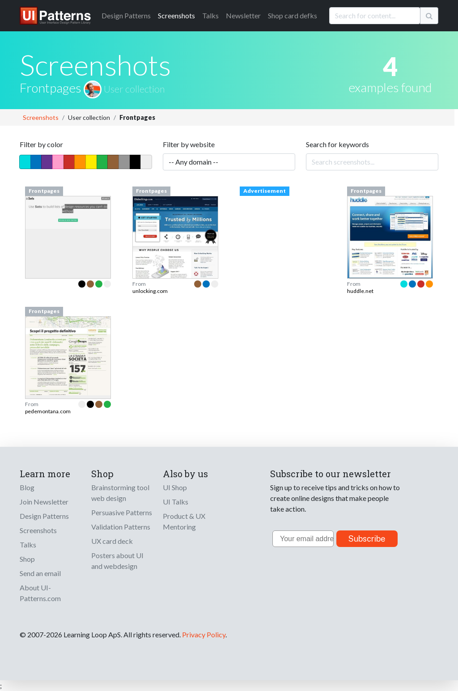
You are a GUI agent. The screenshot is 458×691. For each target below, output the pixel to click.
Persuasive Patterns (121, 512)
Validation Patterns (120, 526)
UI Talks (175, 501)
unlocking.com (150, 291)
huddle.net (360, 291)
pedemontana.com (48, 411)
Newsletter (243, 15)
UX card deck (112, 541)
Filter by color (41, 144)
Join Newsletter (44, 501)
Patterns (126, 15)
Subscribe (367, 538)
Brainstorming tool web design (120, 492)
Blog (27, 487)
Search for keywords (337, 144)
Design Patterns (44, 516)
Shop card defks (292, 15)
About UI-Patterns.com (40, 592)
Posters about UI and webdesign (117, 560)
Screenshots (176, 15)
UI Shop (175, 487)
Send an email (40, 573)
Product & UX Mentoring (184, 521)
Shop (27, 559)
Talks (210, 15)
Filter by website (189, 144)
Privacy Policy (203, 634)
